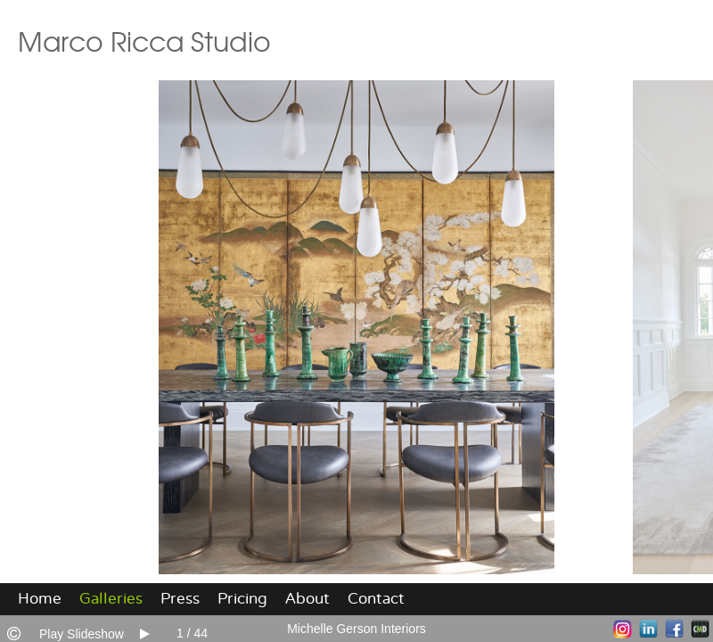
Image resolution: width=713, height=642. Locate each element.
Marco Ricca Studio (144, 40)
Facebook (674, 629)
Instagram (622, 629)
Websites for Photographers (700, 629)
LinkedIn (648, 629)
